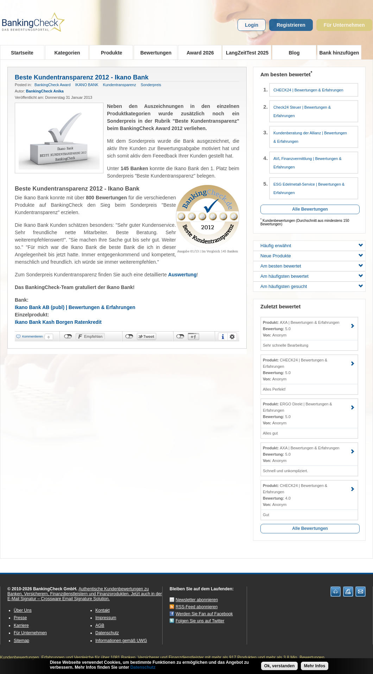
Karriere (21, 625)
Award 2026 (198, 52)
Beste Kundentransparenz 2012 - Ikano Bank (81, 77)
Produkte (109, 52)
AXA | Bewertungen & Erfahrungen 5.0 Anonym (301, 328)
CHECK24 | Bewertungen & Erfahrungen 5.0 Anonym (295, 369)
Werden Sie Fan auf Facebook (204, 613)
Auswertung (182, 274)
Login (251, 25)
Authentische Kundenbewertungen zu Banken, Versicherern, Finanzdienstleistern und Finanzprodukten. (78, 591)
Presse (20, 617)
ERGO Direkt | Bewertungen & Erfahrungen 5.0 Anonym (297, 413)
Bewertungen (153, 52)
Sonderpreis (151, 85)
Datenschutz (107, 632)
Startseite (22, 53)
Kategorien (65, 52)
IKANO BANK (86, 85)
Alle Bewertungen (310, 209)
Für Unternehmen (344, 25)
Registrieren (291, 25)
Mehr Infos (314, 665)
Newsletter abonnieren (197, 599)
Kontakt (102, 610)
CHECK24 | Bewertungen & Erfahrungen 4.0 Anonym (295, 495)
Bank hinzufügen (339, 53)
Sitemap (21, 640)
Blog (294, 53)
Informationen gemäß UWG (121, 640)
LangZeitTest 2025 (245, 52)
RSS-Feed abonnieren (196, 606)
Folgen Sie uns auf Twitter (200, 620)
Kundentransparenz (119, 85)
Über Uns (23, 610)
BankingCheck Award (52, 85)
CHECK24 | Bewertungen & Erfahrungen (308, 90)
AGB (99, 625)
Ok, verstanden (279, 665)
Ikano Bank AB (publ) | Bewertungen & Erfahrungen (75, 307)
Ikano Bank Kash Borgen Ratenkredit (58, 322)
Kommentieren (32, 336)
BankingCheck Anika (45, 91)
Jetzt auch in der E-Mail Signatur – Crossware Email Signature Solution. (84, 596)
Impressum (105, 617)
